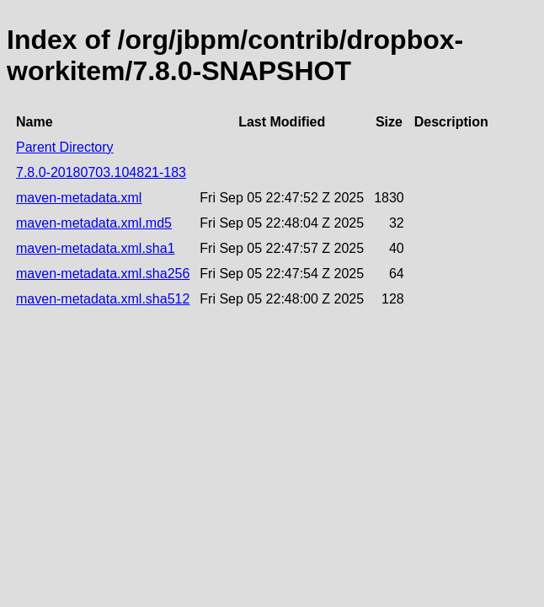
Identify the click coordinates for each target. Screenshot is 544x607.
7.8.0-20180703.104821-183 (101, 172)
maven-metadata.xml (78, 198)
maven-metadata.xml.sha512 (102, 299)
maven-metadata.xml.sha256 (102, 273)
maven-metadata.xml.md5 (94, 223)
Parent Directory (65, 147)
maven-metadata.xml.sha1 (95, 248)
